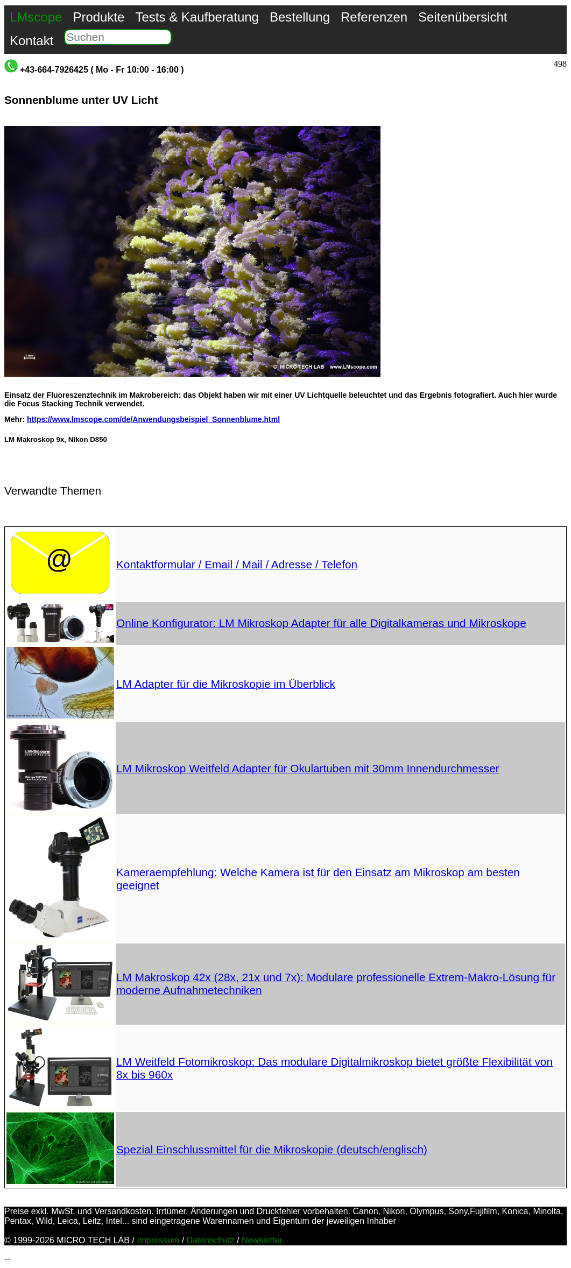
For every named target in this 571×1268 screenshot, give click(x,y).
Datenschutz (211, 1240)
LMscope (36, 17)
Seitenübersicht (462, 17)
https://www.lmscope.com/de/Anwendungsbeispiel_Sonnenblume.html (153, 419)
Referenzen (374, 17)
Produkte (98, 17)
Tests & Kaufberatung (196, 17)
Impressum (158, 1240)
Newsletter (262, 1240)
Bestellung (300, 17)
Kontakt (31, 40)
